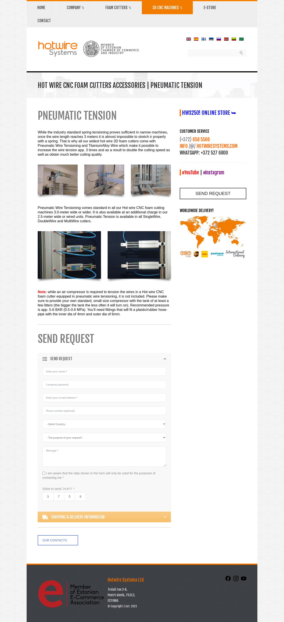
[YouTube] (243, 580)
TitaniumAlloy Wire (103, 145)
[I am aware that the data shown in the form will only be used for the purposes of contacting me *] (43, 473)
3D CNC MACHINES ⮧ (167, 7)
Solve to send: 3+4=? (57, 489)
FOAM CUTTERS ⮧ (118, 7)
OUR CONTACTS (54, 540)
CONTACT (44, 20)
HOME (41, 7)
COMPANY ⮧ (75, 7)
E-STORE (210, 7)
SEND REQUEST (213, 193)
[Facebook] (228, 580)
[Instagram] (236, 580)
